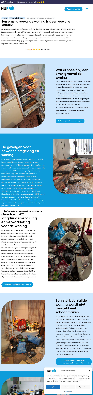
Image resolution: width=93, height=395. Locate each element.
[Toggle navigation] (87, 9)
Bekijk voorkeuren (83, 387)
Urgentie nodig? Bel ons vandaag (16, 284)
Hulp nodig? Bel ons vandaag (69, 121)
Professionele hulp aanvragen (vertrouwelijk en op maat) (23, 212)
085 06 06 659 (73, 9)
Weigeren (68, 387)
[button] (89, 371)
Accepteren (53, 387)
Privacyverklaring (68, 391)
